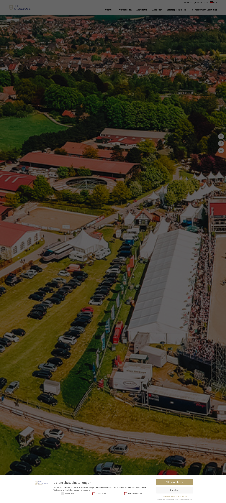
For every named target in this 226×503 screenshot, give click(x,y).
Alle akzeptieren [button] (174, 482)
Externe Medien (133, 493)
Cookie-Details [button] (162, 500)
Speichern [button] (174, 490)
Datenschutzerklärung (175, 500)
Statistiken (99, 493)
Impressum (188, 500)
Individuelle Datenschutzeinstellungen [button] (174, 496)
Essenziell (67, 493)
